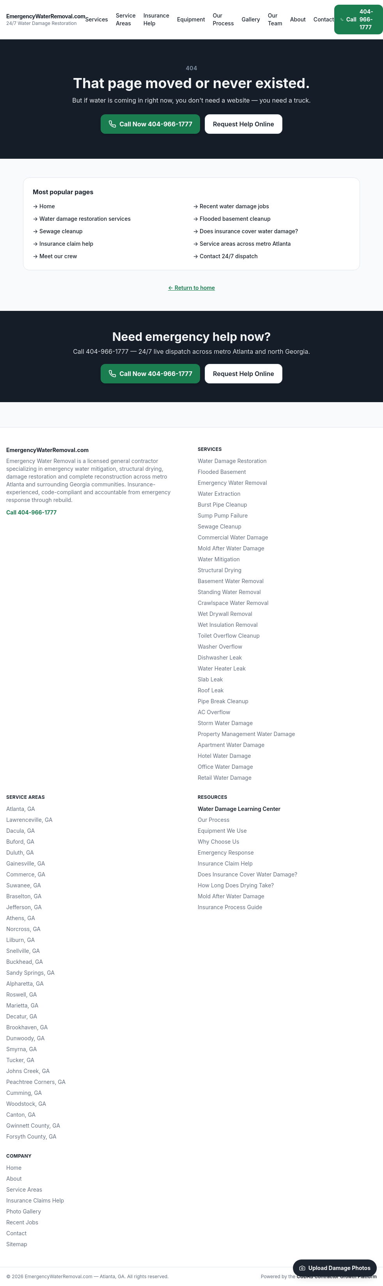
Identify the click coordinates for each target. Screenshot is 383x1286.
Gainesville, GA (25, 863)
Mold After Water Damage (231, 548)
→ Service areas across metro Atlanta (242, 243)
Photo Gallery (23, 1211)
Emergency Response (226, 852)
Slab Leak (210, 679)
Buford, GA (20, 841)
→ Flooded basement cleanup (232, 218)
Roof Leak (210, 690)
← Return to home (191, 287)
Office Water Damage (225, 766)
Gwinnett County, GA (33, 1125)
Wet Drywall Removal (225, 613)
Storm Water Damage (225, 723)
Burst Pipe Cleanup (222, 504)
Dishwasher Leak (220, 657)
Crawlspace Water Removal (233, 603)
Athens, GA (20, 918)
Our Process (223, 19)
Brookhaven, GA (27, 1027)
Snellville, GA (23, 950)
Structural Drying (219, 570)
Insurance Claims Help (35, 1200)
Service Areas (126, 19)
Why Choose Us (218, 841)
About (298, 19)
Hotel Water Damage (224, 755)
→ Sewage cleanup (58, 231)
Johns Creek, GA (28, 1071)
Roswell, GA (21, 994)
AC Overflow (214, 712)
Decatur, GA (21, 1016)
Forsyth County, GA (31, 1136)
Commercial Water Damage (233, 537)
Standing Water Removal (229, 592)
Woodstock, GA (26, 1103)
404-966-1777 (356, 19)
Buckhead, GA (24, 961)
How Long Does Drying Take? (236, 885)
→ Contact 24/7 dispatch (225, 256)
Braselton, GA (23, 896)
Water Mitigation (219, 559)
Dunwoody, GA (25, 1038)
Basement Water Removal (231, 581)
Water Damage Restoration (232, 461)
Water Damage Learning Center (239, 808)
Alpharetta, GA (25, 983)
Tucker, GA (20, 1060)
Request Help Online (243, 124)
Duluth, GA (20, 852)
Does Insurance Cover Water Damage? (247, 874)
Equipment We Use (222, 830)
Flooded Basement (222, 471)
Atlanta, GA (20, 808)
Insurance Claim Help (225, 863)
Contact (324, 19)
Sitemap (16, 1244)
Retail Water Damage (225, 777)
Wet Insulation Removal (228, 624)
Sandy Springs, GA (30, 972)
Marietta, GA (22, 1005)
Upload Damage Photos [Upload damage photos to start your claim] (335, 1268)
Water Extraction (219, 493)
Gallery (250, 19)
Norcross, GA (23, 929)
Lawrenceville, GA (29, 819)
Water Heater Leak (222, 668)
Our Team (275, 19)
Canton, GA (20, 1114)
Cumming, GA (24, 1092)
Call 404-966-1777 (31, 512)
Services (96, 19)
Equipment (191, 19)
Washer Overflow (220, 646)
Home (13, 1167)
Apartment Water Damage (231, 744)
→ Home (44, 206)
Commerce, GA (25, 874)
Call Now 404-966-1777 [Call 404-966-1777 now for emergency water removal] (150, 124)
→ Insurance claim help (63, 243)
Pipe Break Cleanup (223, 701)
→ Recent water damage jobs (231, 206)
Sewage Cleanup (219, 526)
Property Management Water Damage (246, 734)
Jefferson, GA (24, 907)
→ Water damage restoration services (82, 218)
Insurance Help (156, 19)
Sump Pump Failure (223, 515)
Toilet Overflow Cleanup (229, 635)
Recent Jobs (22, 1222)
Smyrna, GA (21, 1049)
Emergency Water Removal (232, 482)
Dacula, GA (20, 830)
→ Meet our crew (55, 256)
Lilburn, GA (20, 940)
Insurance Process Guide (230, 907)
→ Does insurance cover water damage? (245, 231)
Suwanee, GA (23, 885)
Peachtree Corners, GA (36, 1081)
